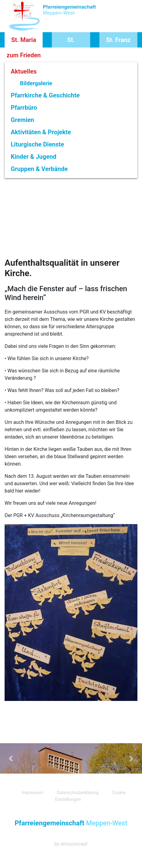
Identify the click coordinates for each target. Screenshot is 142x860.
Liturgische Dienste (37, 144)
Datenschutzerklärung (77, 792)
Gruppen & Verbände (39, 169)
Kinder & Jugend (33, 156)
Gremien (22, 120)
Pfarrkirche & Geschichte (45, 95)
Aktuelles (24, 71)
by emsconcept (71, 844)
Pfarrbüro (24, 107)
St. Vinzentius (71, 42)
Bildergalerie (36, 83)
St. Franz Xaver (118, 42)
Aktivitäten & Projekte (41, 132)
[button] (10, 758)
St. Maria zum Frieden (24, 42)
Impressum (32, 792)
